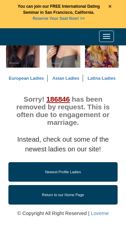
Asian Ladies (65, 78)
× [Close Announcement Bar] (110, 6)
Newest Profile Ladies (63, 172)
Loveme (100, 213)
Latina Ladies (102, 78)
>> (59, 18)
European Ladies (26, 78)
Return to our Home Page (63, 195)
